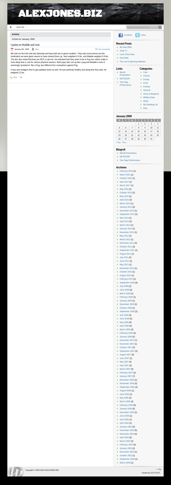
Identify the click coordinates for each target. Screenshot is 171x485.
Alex (37, 49)
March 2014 (125, 203)
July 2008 (124, 315)
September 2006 (127, 387)
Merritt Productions (128, 153)
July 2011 (124, 257)
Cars (145, 72)
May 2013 (124, 218)
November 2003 (127, 434)
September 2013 (127, 214)
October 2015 (126, 192)
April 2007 (124, 365)
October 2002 (126, 455)
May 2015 (124, 196)
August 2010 (125, 275)
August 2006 (125, 390)
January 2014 (126, 207)
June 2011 (124, 261)
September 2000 (127, 459)
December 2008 (127, 304)
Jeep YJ (123, 51)
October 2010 (126, 272)
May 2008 (124, 322)
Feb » (124, 142)
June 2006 (124, 394)
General (146, 90)
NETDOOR (125, 78)
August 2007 (125, 354)
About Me (20, 27)
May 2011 (124, 264)
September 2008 (127, 311)
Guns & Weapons (151, 94)
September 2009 (127, 282)
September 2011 (127, 250)
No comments (104, 49)
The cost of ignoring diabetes (132, 61)
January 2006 (126, 409)
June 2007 (124, 358)
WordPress (16, 471)
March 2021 (125, 175)
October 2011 (126, 247)
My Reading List (150, 104)
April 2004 (124, 423)
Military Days (149, 97)
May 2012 (124, 236)
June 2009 (124, 290)
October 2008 (126, 308)
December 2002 (127, 452)
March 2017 (125, 185)
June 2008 (124, 318)
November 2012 (127, 232)
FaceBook (128, 35)
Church (146, 76)
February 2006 (126, 405)
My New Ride (126, 47)
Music (145, 101)
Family (146, 79)
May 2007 (124, 362)
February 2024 (126, 171)
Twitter (143, 35)
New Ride (124, 58)
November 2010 (127, 268)
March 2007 (125, 369)
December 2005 (127, 412)
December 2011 (127, 243)
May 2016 (124, 189)
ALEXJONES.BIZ (60, 10)
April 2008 (124, 326)
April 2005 (124, 419)
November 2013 (127, 211)
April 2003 (124, 437)
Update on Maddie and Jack (25, 44)
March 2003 (125, 441)
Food (145, 83)
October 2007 (126, 347)
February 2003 (126, 444)
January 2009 (126, 301)
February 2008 (126, 333)
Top (159, 469)
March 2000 (125, 463)
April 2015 (124, 200)
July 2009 (124, 286)
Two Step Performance (130, 160)
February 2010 (126, 279)
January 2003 (126, 448)
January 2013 (126, 228)
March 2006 (125, 401)
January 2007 (126, 376)
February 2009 (126, 297)
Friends (146, 87)
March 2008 (125, 329)
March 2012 (125, 239)
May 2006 (124, 398)
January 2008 (126, 337)
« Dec (118, 142)
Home (11, 27)
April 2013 (124, 221)
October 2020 (126, 178)
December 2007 (127, 340)
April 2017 (124, 182)
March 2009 (125, 293)
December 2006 (127, 380)
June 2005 (124, 416)
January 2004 (126, 427)
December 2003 (127, 430)
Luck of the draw (127, 54)
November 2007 (127, 344)
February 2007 (126, 373)
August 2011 (125, 254)
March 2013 (125, 225)
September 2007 (127, 351)
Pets (15, 77)
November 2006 (127, 383)
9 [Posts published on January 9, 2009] (144, 128)
